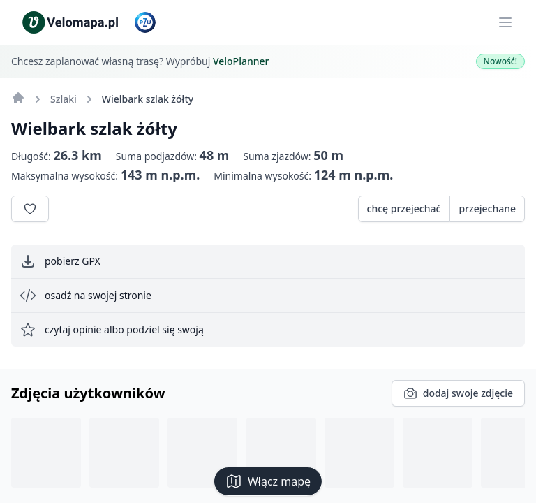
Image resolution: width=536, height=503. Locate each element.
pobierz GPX (60, 261)
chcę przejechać (404, 208)
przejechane (487, 208)
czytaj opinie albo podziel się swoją (112, 329)
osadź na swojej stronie (85, 295)
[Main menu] (505, 22)
